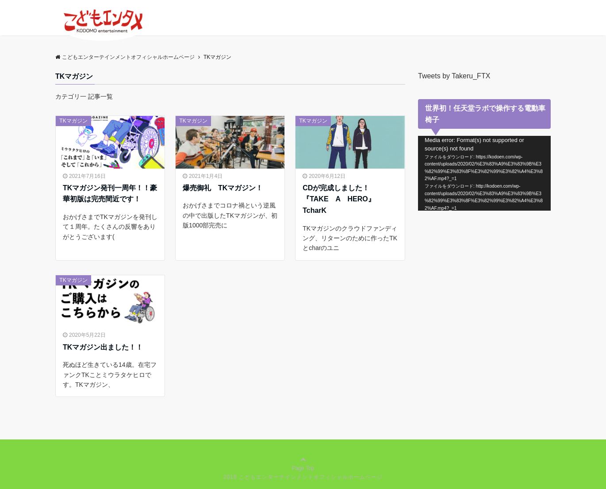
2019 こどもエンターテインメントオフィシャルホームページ (303, 477)
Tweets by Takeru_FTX (454, 76)
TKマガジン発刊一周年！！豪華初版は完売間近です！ (110, 193)
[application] (484, 173)
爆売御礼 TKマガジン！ (223, 188)
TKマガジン (73, 121)
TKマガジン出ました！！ (103, 347)
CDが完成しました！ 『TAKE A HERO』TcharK (339, 199)
